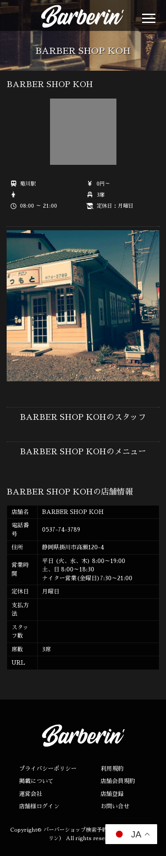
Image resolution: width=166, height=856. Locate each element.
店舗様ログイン (39, 806)
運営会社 (30, 794)
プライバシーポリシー (48, 769)
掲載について (36, 781)
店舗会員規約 (117, 781)
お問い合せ (114, 806)
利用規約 (112, 769)
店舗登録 (112, 794)
